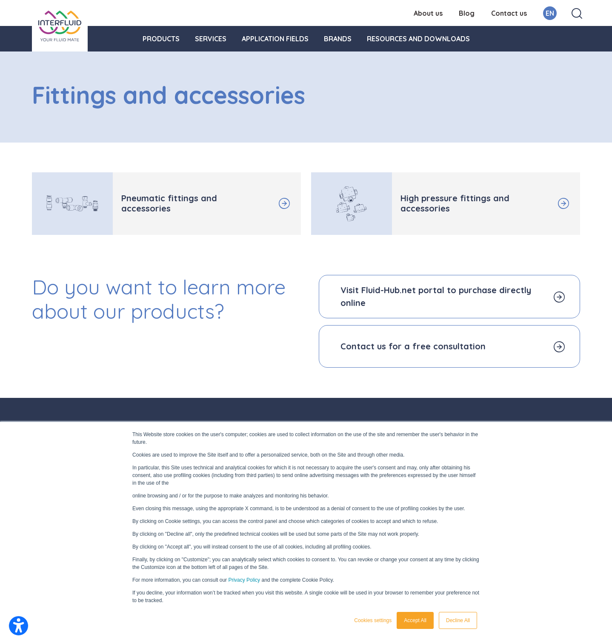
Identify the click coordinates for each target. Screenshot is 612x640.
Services (210, 38)
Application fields (275, 38)
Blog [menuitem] (467, 13)
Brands (338, 38)
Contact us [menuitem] (509, 13)
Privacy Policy (244, 580)
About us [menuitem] (428, 13)
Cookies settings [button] (373, 620)
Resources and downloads (418, 38)
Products (161, 38)
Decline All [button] (458, 620)
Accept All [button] (415, 620)
